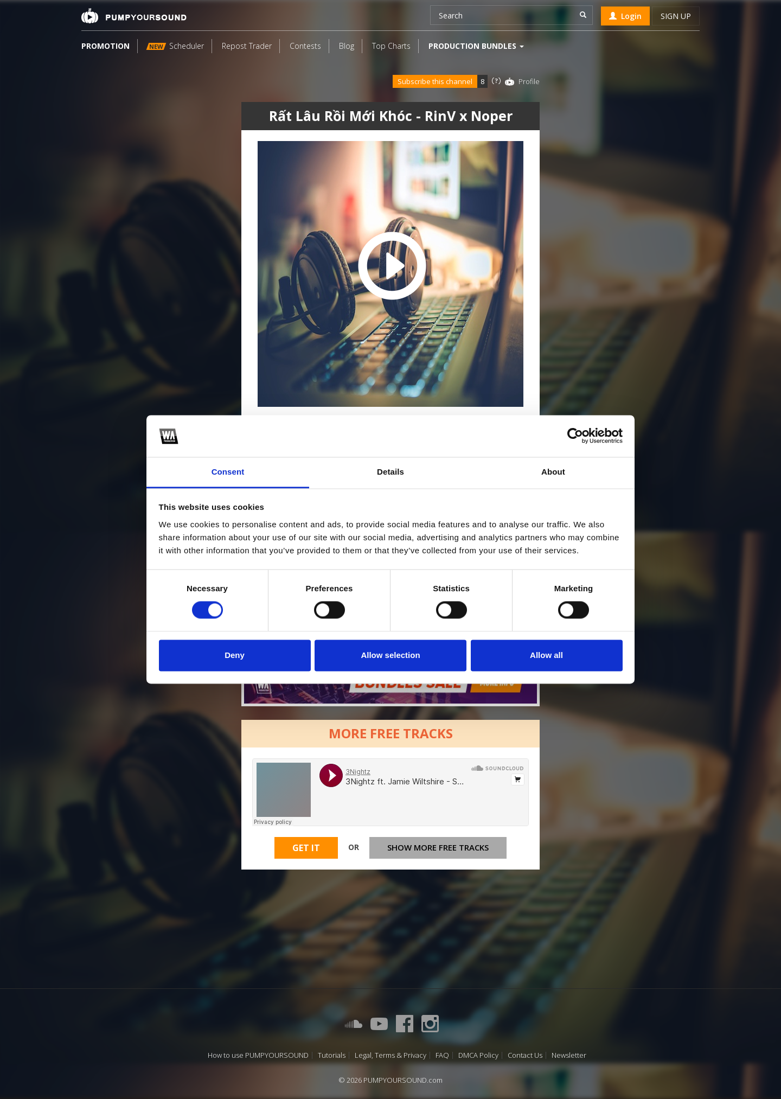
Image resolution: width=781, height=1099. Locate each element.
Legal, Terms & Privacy (390, 1055)
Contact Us (525, 1055)
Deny (235, 655)
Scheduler (175, 46)
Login (625, 16)
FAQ (442, 1055)
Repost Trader (247, 46)
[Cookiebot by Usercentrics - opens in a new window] (575, 436)
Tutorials (331, 1055)
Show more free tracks (438, 847)
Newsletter (569, 1055)
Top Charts (391, 46)
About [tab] (553, 471)
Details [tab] (390, 471)
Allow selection (390, 655)
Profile (529, 81)
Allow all (546, 655)
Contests (305, 46)
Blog (346, 46)
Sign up (676, 16)
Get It (306, 848)
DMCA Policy (478, 1055)
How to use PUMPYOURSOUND (258, 1055)
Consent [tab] (228, 471)
